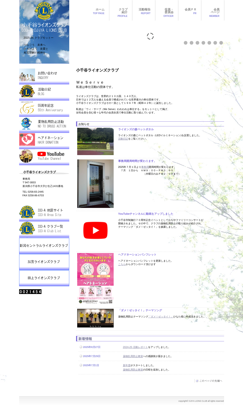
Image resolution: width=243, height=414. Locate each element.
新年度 (126, 365)
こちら (122, 264)
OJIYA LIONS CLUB (44, 32)
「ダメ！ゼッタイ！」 (160, 316)
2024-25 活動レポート (135, 347)
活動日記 (123, 138)
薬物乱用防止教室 (133, 356)
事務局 (145, 167)
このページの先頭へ (209, 381)
